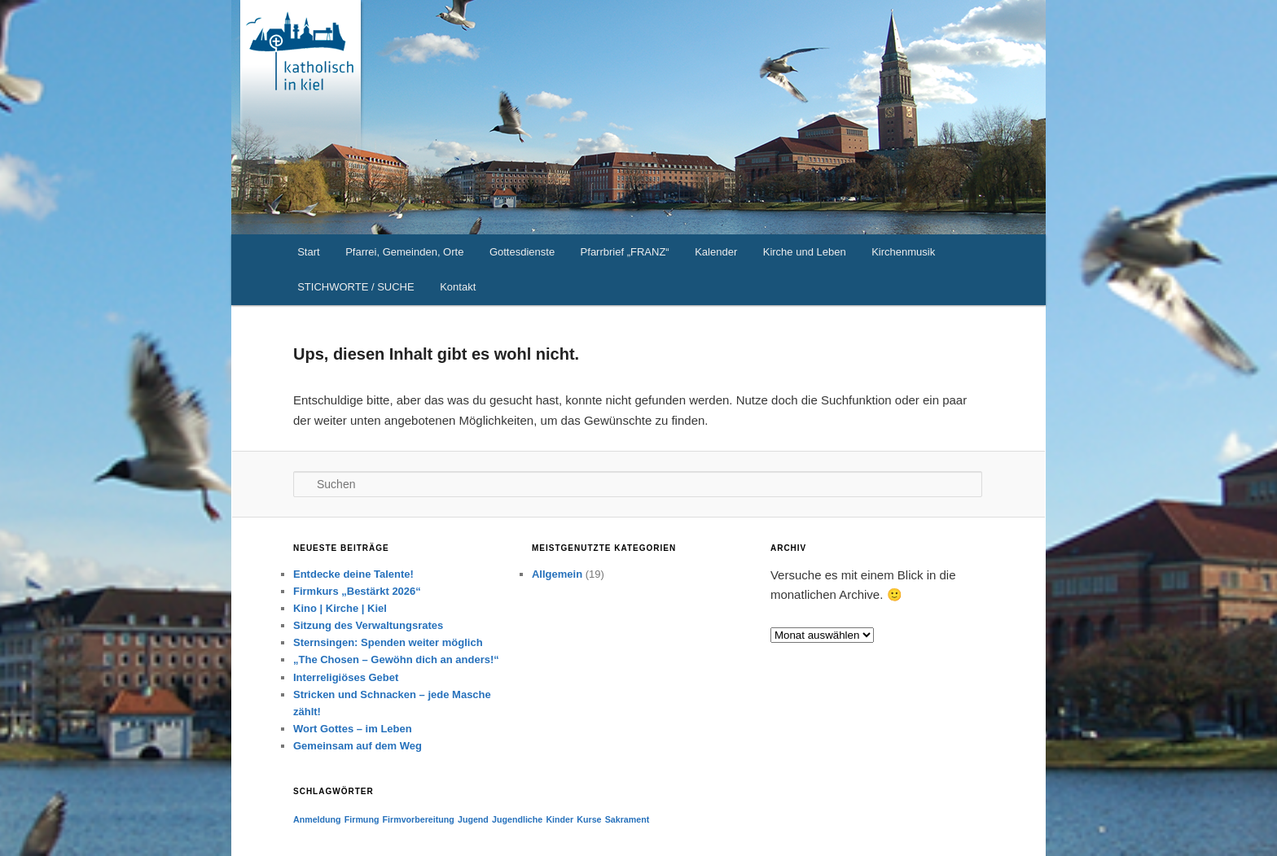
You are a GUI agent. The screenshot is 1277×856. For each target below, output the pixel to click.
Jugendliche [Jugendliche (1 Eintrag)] (517, 819)
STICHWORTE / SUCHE (356, 287)
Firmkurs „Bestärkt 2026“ (357, 591)
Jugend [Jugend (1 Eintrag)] (473, 819)
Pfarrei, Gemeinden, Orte (404, 252)
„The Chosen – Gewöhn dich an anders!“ (396, 659)
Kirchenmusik (903, 252)
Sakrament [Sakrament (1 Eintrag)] (627, 819)
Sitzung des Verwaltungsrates (368, 625)
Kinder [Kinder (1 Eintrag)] (559, 819)
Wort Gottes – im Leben (352, 729)
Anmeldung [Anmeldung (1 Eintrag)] (317, 819)
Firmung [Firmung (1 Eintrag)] (362, 819)
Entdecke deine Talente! (353, 574)
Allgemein (557, 574)
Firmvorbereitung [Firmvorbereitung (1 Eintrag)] (418, 819)
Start (308, 252)
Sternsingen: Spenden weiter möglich (388, 642)
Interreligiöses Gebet (345, 677)
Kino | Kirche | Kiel (340, 608)
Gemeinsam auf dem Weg (357, 746)
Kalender (716, 252)
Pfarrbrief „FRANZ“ (625, 252)
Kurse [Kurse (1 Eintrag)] (589, 819)
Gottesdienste (522, 252)
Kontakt (458, 287)
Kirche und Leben (804, 252)
